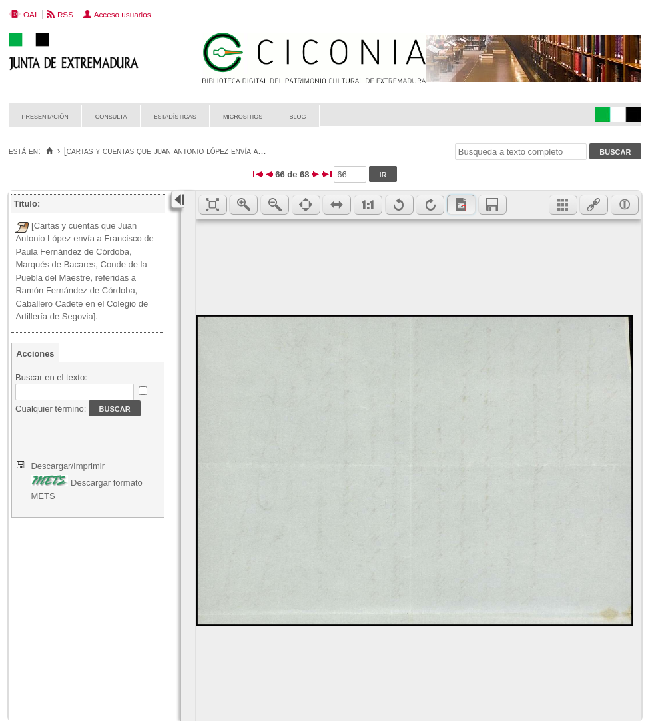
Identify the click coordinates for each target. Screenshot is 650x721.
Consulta (111, 116)
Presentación (45, 116)
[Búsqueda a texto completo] (521, 151)
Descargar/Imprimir (68, 466)
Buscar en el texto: (51, 377)
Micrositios (243, 116)
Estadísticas (175, 116)
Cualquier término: (50, 409)
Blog (297, 116)
